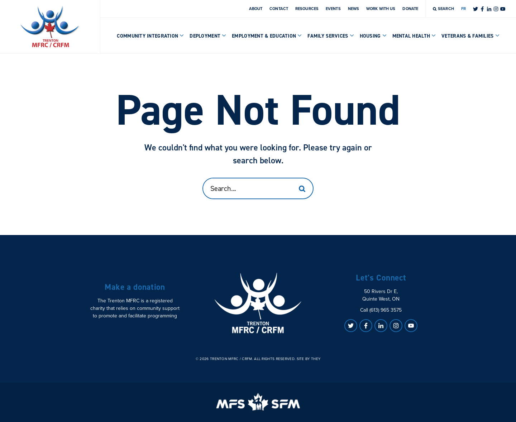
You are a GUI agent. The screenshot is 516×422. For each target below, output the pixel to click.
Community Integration (150, 36)
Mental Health (414, 36)
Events (333, 8)
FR (463, 8)
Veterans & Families (470, 36)
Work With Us (380, 8)
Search (443, 8)
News (353, 8)
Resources (307, 8)
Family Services (330, 36)
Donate (410, 8)
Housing (373, 36)
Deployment (208, 36)
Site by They (309, 359)
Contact (278, 8)
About (256, 8)
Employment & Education (267, 36)
